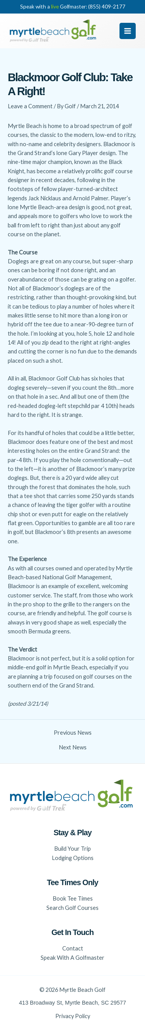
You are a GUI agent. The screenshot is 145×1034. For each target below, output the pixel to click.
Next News (73, 748)
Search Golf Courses (72, 907)
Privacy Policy (72, 1016)
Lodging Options (73, 858)
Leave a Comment (30, 106)
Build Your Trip (72, 848)
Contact (72, 948)
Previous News (73, 733)
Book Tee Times (73, 898)
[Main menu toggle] (127, 31)
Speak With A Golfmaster (72, 957)
